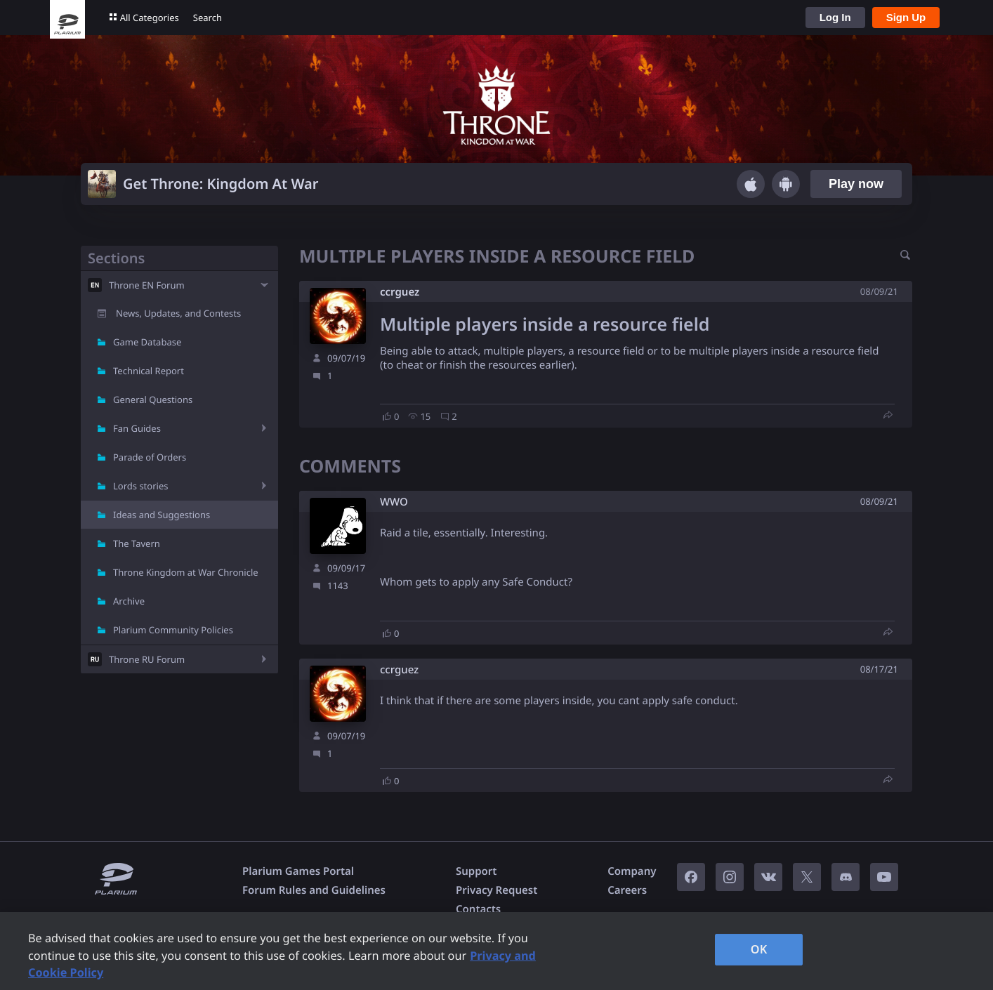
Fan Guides (137, 428)
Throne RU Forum (147, 659)
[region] (496, 951)
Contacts (478, 909)
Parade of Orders (149, 457)
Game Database (147, 342)
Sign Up (906, 17)
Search (207, 17)
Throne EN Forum (147, 285)
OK (759, 949)
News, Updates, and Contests (178, 313)
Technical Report (148, 370)
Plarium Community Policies (173, 629)
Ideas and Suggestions (161, 514)
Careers (627, 890)
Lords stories (140, 486)
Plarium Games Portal (298, 871)
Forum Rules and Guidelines (314, 890)
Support (476, 871)
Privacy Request (496, 890)
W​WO (394, 502)
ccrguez (399, 292)
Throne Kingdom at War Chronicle (185, 572)
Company (631, 871)
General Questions (152, 399)
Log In (835, 17)
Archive (129, 601)
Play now (856, 184)
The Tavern (136, 543)
